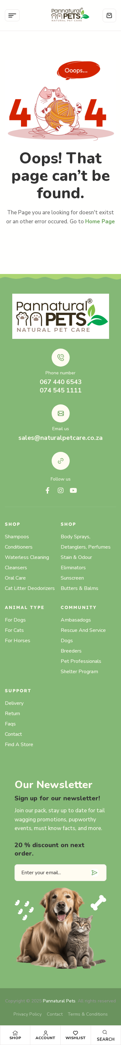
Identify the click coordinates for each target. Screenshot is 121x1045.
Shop (15, 1037)
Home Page (100, 221)
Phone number (60, 373)
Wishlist (76, 1037)
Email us (60, 429)
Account (45, 1037)
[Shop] (15, 1033)
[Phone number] (61, 358)
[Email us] (61, 413)
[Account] (45, 1033)
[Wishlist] (75, 1033)
